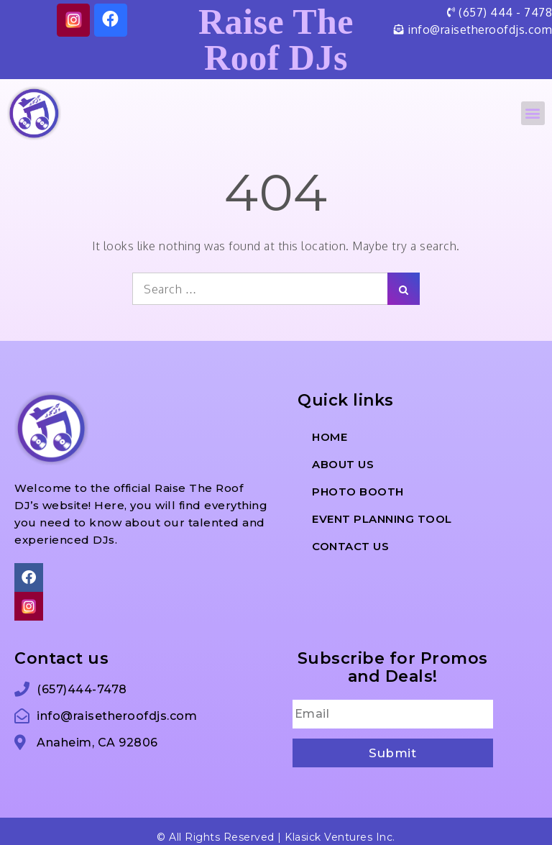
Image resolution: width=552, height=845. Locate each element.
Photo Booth (358, 491)
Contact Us (350, 546)
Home (329, 437)
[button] (533, 113)
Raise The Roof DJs (276, 39)
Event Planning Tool (382, 519)
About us (343, 464)
